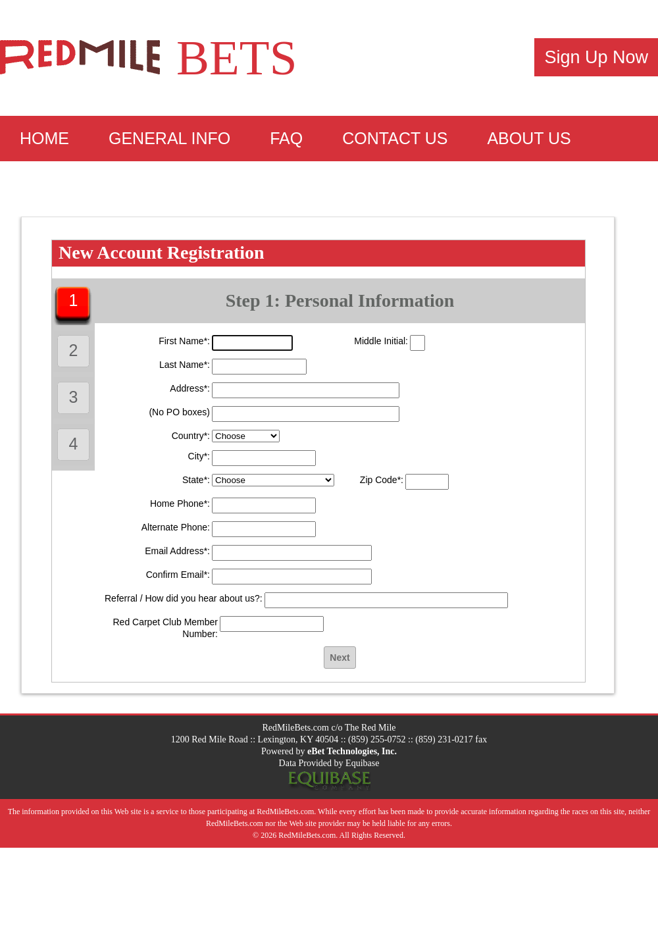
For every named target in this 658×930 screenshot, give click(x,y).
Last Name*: (184, 364)
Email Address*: (177, 551)
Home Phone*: (180, 503)
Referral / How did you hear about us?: (184, 598)
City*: (199, 456)
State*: (196, 480)
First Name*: (184, 341)
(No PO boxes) (179, 412)
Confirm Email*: (178, 574)
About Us (528, 138)
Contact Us (394, 138)
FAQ (286, 138)
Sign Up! (56, 183)
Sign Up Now (596, 57)
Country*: (191, 435)
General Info (169, 138)
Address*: (190, 388)
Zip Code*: (381, 480)
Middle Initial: (381, 341)
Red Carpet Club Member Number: (165, 628)
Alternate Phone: (175, 527)
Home (44, 138)
